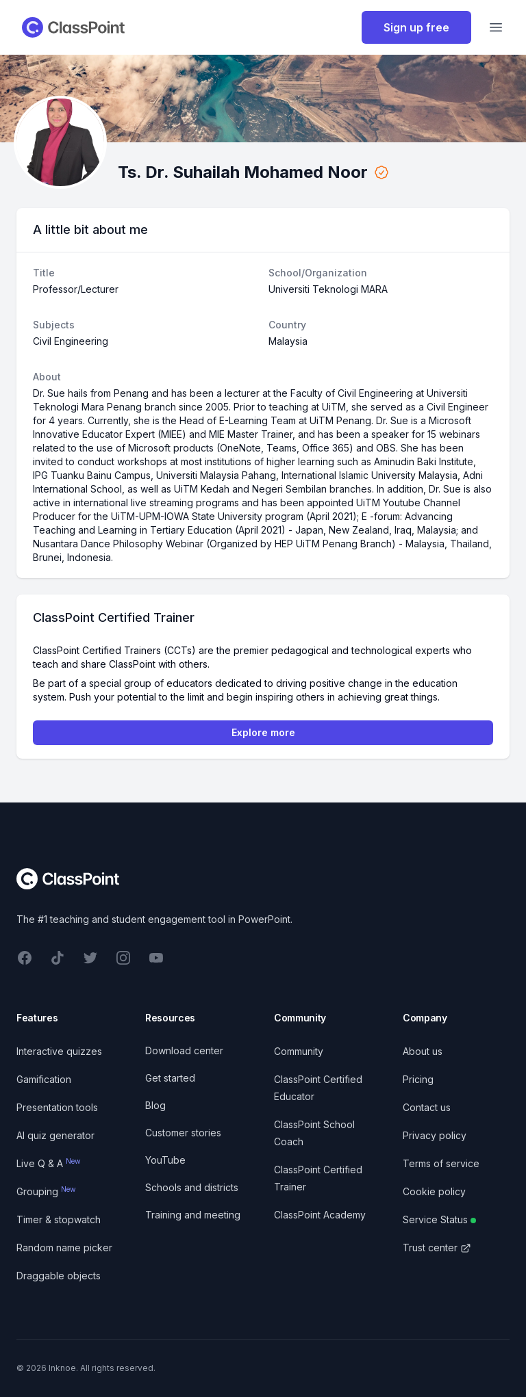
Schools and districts (191, 1187)
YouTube (165, 1160)
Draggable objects (58, 1275)
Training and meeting (192, 1214)
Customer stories (183, 1132)
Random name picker (64, 1247)
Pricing (418, 1079)
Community (298, 1051)
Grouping (46, 1191)
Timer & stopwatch (58, 1219)
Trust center (437, 1247)
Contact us (427, 1107)
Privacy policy (434, 1135)
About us (422, 1051)
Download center (184, 1050)
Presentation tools (57, 1107)
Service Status (439, 1219)
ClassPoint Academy (320, 1214)
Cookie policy (434, 1191)
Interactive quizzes (59, 1051)
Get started (170, 1078)
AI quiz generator (55, 1135)
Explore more (263, 732)
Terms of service (441, 1163)
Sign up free (416, 27)
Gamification (43, 1079)
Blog (155, 1105)
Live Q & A (48, 1163)
